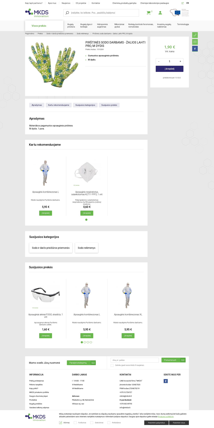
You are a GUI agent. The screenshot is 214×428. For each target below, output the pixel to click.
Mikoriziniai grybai (119, 25)
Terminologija (183, 24)
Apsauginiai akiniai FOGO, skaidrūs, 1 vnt (45, 315)
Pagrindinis (30, 34)
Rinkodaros (114, 422)
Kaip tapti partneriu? (33, 3)
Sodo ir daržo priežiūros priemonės (60, 34)
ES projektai (81, 3)
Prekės (41, 34)
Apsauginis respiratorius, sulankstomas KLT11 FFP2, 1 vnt (86, 193)
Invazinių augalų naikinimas (164, 25)
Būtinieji (64, 422)
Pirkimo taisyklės (36, 385)
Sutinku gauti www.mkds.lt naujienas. (128, 365)
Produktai (33, 400)
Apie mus (52, 3)
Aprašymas (37, 105)
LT (183, 3)
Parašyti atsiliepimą (83, 362)
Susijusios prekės (109, 105)
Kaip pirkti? (33, 388)
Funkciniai (80, 422)
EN (187, 3)
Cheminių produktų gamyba (124, 3)
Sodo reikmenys (84, 34)
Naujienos (66, 3)
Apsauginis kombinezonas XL (128, 314)
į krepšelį (169, 69)
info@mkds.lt (125, 408)
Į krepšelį (45, 213)
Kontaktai (96, 3)
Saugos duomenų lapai (38, 396)
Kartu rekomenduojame (58, 105)
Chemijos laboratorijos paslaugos (154, 3)
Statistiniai (96, 422)
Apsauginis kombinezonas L (45, 192)
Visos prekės (39, 25)
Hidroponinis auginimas (102, 25)
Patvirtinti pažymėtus (156, 423)
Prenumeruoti (175, 360)
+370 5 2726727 (126, 392)
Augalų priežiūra (71, 25)
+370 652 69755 (126, 404)
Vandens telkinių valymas (39, 408)
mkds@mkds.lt (126, 396)
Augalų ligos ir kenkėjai (86, 25)
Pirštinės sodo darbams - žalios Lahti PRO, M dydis (112, 34)
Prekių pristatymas (36, 381)
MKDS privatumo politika (39, 392)
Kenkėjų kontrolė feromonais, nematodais (140, 25)
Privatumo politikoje (165, 417)
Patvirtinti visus (179, 423)
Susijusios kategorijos (85, 105)
